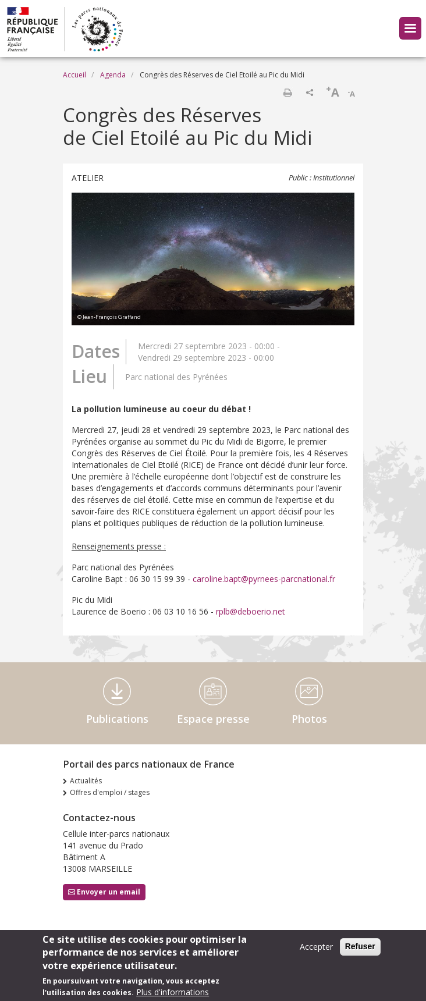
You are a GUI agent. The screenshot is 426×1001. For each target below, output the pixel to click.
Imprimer (287, 92)
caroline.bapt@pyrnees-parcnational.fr (264, 578)
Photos (309, 719)
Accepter (316, 946)
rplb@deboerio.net (250, 611)
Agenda (113, 75)
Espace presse (213, 719)
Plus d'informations (172, 992)
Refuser (360, 946)
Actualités (86, 781)
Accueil (74, 75)
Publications (117, 719)
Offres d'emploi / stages (110, 792)
